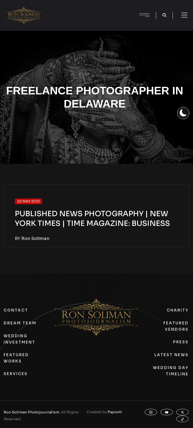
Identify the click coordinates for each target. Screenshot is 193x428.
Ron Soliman (35, 238)
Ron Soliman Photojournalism (31, 412)
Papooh (115, 412)
